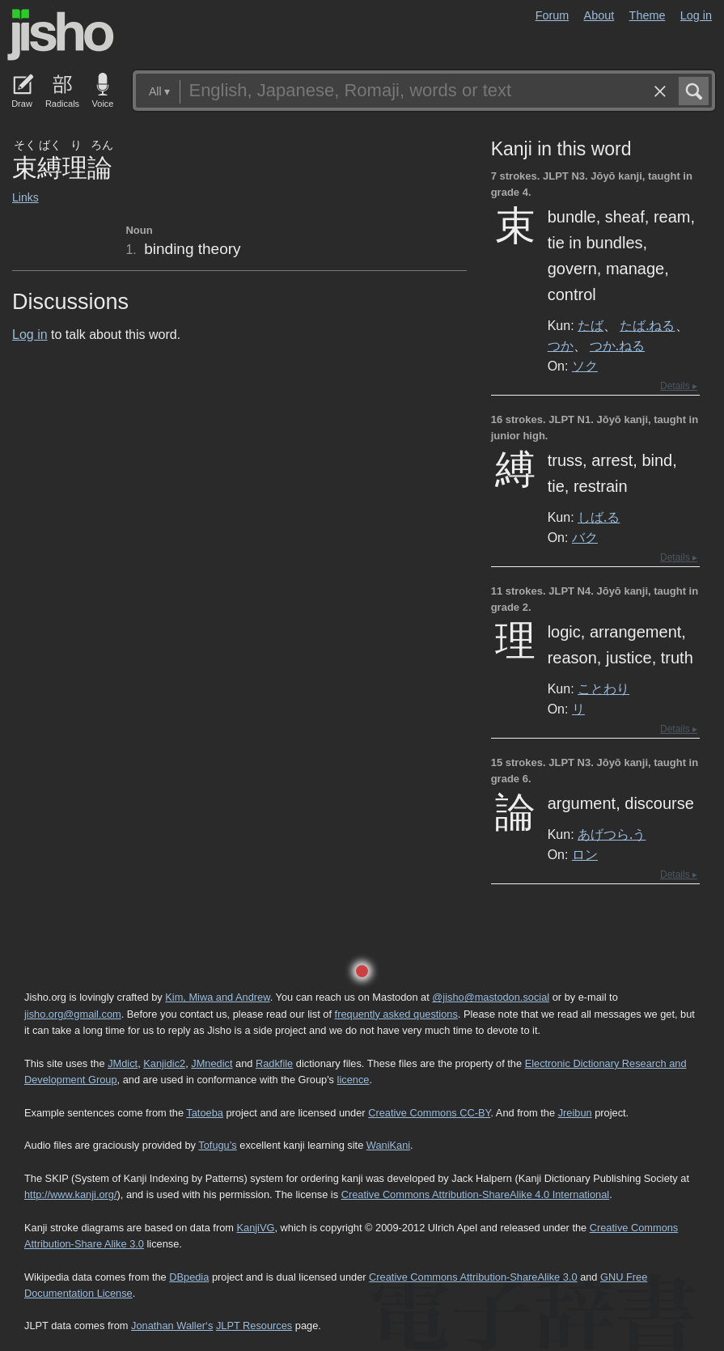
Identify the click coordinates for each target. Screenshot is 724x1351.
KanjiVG (255, 1228)
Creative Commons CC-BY (429, 1113)
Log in (696, 15)
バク (585, 537)
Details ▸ (678, 386)
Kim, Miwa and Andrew (217, 997)
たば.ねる (647, 325)
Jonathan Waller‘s (172, 1325)
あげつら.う (612, 834)
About (599, 15)
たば (590, 325)
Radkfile (274, 1063)
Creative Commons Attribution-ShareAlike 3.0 (473, 1277)
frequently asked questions (396, 1014)
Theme (647, 15)
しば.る (599, 517)
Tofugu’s (217, 1145)
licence (353, 1080)
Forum (552, 15)
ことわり (603, 688)
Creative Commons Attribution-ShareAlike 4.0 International (475, 1194)
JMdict (123, 1063)
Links (25, 197)
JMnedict (211, 1063)
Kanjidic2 (164, 1063)
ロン (585, 854)
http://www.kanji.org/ (70, 1194)
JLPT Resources (254, 1325)
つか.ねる (617, 345)
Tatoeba (204, 1113)
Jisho (60, 35)
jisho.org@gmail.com (72, 1014)
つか (561, 345)
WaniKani (388, 1145)
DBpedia (189, 1277)
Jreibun (575, 1113)
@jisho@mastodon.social (490, 997)
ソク (585, 366)
